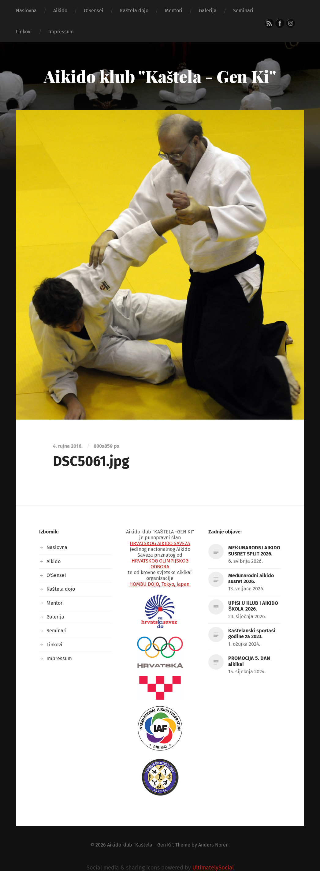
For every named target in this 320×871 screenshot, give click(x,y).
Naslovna (26, 10)
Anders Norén (213, 845)
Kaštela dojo (134, 10)
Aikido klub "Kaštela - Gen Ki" (160, 76)
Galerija (208, 10)
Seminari (243, 10)
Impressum (61, 32)
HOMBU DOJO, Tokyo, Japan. (160, 584)
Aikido (60, 10)
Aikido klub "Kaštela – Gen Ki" (140, 845)
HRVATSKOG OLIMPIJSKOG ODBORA (160, 564)
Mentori (173, 10)
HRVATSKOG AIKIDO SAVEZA (160, 543)
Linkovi (24, 32)
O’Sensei (93, 10)
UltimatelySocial (213, 867)
